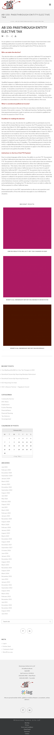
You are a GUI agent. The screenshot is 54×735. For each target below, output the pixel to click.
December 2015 (7, 559)
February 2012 (6, 596)
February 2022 (6, 501)
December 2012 (7, 585)
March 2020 (5, 524)
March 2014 (5, 573)
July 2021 (5, 507)
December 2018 (7, 539)
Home (12, 21)
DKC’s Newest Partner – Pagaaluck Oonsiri (15, 387)
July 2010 (5, 614)
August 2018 (6, 542)
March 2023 (5, 481)
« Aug (15, 456)
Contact (27, 733)
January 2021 (6, 516)
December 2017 (7, 544)
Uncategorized (6, 419)
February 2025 (6, 470)
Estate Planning (7, 407)
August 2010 (6, 611)
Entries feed (6, 646)
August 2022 (6, 493)
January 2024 (6, 478)
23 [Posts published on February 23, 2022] (14, 449)
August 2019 (6, 533)
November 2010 (7, 608)
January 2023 (6, 484)
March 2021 (5, 510)
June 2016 (5, 553)
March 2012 (5, 593)
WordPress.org (7, 652)
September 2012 (7, 588)
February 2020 (6, 527)
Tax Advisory (6, 416)
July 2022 (5, 496)
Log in (4, 643)
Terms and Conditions (27, 727)
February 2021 (6, 513)
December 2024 (7, 473)
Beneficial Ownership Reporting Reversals (27, 348)
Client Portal (27, 729)
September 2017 (7, 547)
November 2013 (7, 576)
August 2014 (6, 570)
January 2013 (6, 582)
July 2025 (5, 467)
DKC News (5, 402)
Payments (27, 731)
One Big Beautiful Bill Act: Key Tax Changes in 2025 (27, 251)
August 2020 (6, 521)
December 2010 (7, 605)
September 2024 (7, 475)
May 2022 (5, 498)
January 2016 (6, 556)
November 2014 (7, 568)
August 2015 (6, 562)
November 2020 (7, 519)
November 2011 (7, 599)
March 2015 (5, 565)
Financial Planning (7, 413)
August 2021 (6, 504)
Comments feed (7, 649)
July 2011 (5, 602)
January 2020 (6, 530)
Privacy (27, 725)
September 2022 (7, 490)
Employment (6, 404)
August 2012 (6, 591)
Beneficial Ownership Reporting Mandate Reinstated (27, 300)
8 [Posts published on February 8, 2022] (9, 442)
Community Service (8, 399)
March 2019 (5, 536)
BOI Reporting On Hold (9, 383)
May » (20, 456)
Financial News (6, 410)
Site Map (27, 723)
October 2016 (6, 550)
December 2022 (7, 487)
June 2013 (5, 579)
